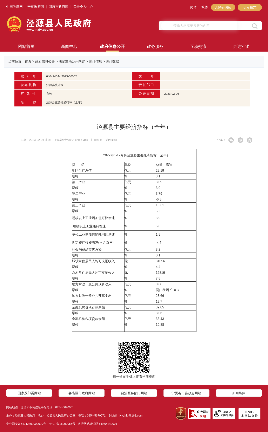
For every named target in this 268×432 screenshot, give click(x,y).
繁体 (204, 7)
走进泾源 (241, 46)
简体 (193, 7)
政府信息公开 (112, 46)
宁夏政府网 (35, 6)
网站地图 (12, 407)
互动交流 (198, 46)
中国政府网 (14, 6)
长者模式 (249, 7)
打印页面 (96, 140)
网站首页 (26, 46)
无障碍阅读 (223, 7)
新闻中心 (69, 46)
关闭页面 (111, 140)
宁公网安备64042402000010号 (26, 423)
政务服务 (155, 46)
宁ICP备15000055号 (62, 423)
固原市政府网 (58, 6)
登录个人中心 (83, 6)
